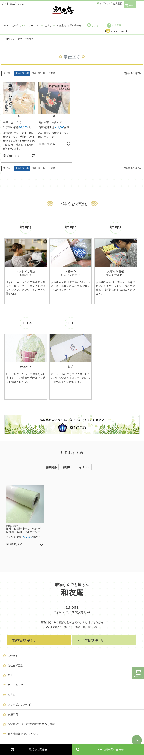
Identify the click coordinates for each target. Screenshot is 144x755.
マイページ (95, 25)
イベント (84, 467)
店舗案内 (61, 25)
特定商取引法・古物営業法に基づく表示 (31, 724)
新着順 (51, 73)
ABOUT (6, 25)
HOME (7, 39)
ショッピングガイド (19, 704)
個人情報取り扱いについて (23, 733)
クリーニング (35, 25)
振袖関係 (51, 467)
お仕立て (19, 25)
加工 (10, 675)
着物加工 (68, 467)
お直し (50, 25)
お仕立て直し (15, 665)
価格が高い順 (38, 73)
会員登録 (114, 25)
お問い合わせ (74, 25)
